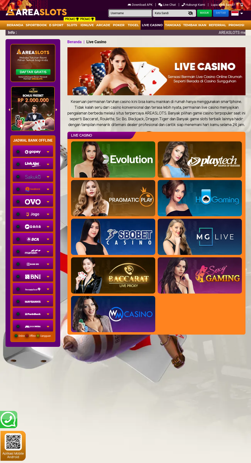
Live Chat (167, 4)
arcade (103, 25)
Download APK (140, 4)
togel (133, 25)
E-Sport (56, 25)
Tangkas (173, 25)
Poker (119, 25)
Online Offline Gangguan (33, 335)
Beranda (15, 25)
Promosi (236, 25)
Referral (217, 25)
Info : (12, 32)
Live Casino (152, 25)
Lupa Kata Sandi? (223, 4)
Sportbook (36, 25)
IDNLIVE (87, 25)
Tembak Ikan (194, 25)
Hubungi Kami (194, 4)
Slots (72, 25)
